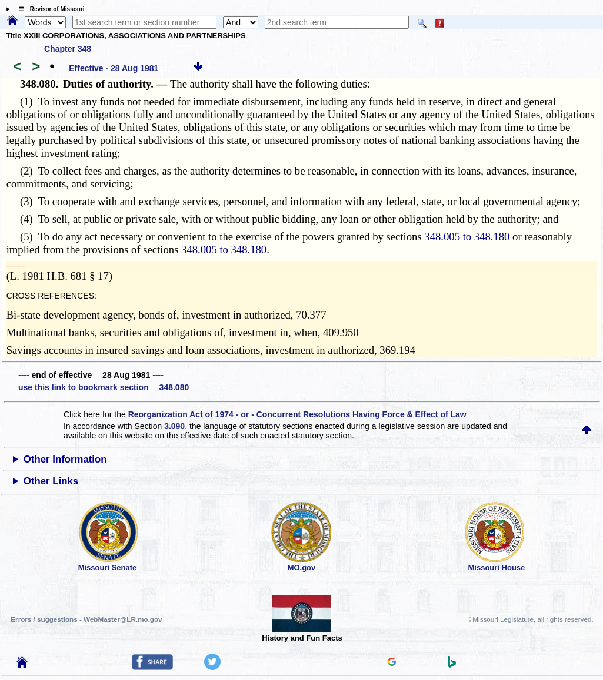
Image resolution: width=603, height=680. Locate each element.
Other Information (65, 459)
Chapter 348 (67, 48)
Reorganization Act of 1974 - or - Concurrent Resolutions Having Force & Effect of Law (297, 414)
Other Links (51, 481)
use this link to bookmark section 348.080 (103, 387)
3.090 (174, 426)
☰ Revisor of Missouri (49, 9)
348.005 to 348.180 (466, 236)
